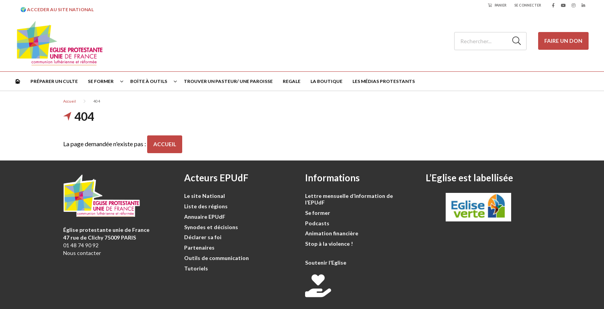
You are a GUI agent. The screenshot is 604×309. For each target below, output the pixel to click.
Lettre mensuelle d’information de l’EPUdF (349, 199)
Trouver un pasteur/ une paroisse (228, 81)
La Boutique (326, 81)
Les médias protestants (383, 81)
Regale (291, 81)
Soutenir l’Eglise (325, 262)
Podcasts (317, 223)
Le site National (204, 195)
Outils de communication (216, 258)
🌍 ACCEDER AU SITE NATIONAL (57, 9)
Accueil (69, 101)
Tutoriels (196, 268)
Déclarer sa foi (202, 237)
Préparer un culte (54, 81)
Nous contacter (82, 253)
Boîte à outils (148, 81)
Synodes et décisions (211, 227)
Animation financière (331, 233)
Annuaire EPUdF (204, 216)
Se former (101, 81)
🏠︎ (17, 81)
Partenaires (199, 247)
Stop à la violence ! (329, 243)
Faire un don (563, 40)
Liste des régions (206, 206)
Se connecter (527, 5)
